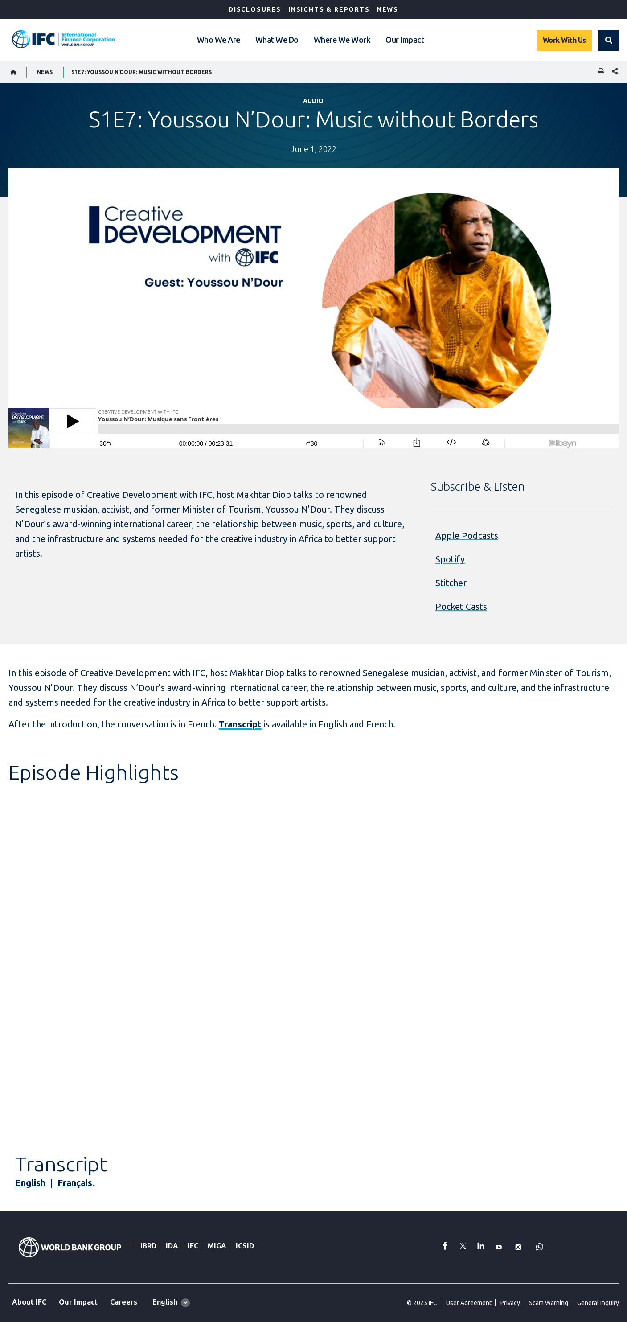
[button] (608, 40)
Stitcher (451, 583)
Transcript (240, 724)
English (30, 1183)
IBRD (148, 1246)
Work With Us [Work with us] (564, 40)
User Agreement (469, 1302)
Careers (123, 1302)
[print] (599, 72)
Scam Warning (548, 1302)
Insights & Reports (329, 9)
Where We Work (342, 39)
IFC (193, 1246)
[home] (13, 72)
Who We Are (218, 39)
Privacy (510, 1302)
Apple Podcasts (466, 535)
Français (74, 1183)
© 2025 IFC (422, 1302)
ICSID (245, 1246)
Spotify (450, 559)
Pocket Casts (461, 606)
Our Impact (404, 39)
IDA (172, 1246)
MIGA (217, 1246)
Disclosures (255, 9)
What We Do (277, 39)
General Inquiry (598, 1302)
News (387, 9)
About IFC (29, 1302)
